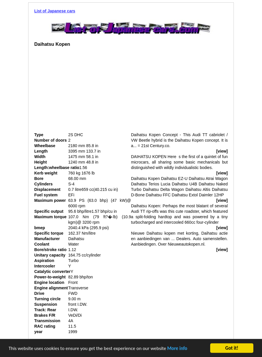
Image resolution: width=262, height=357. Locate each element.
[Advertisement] (82, 92)
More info (177, 348)
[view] (222, 151)
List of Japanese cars (54, 11)
